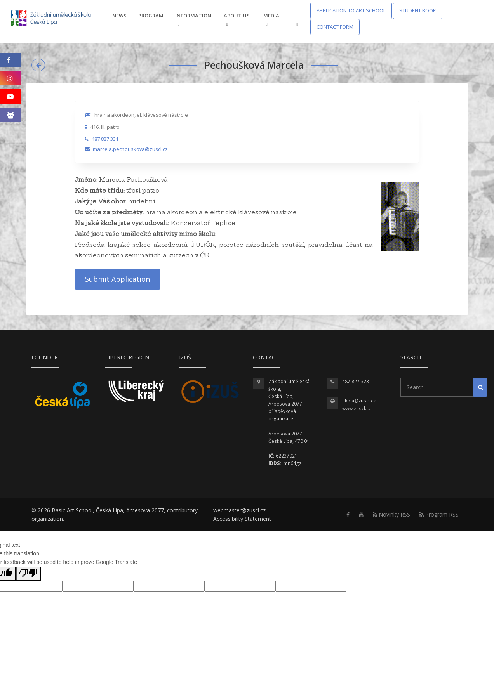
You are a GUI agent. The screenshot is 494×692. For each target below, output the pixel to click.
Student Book (417, 10)
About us (237, 19)
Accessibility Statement (242, 518)
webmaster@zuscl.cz (239, 510)
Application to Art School (351, 10)
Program (151, 15)
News (119, 15)
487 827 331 (105, 138)
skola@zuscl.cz (359, 400)
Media (271, 19)
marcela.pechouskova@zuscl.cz (130, 149)
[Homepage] (56, 18)
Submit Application (117, 279)
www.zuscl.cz (356, 408)
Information (193, 19)
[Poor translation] (28, 574)
